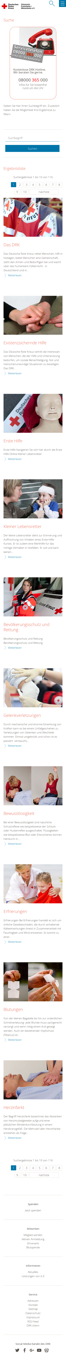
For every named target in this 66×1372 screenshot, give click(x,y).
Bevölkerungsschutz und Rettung (26, 627)
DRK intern (33, 1325)
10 (25, 192)
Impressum (33, 1317)
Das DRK (12, 245)
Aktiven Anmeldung (33, 1239)
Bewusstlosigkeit (19, 813)
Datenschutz (33, 1313)
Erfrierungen (15, 911)
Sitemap (33, 1309)
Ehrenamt (33, 1243)
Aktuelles (33, 1272)
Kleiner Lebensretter (23, 526)
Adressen (33, 1300)
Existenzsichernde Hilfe (25, 343)
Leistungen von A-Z (33, 1276)
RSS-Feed (33, 1321)
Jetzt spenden (33, 1210)
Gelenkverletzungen (22, 715)
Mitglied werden (33, 1235)
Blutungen (13, 1009)
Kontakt (33, 1305)
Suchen (32, 149)
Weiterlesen (15, 275)
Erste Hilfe (13, 441)
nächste (44, 192)
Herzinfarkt (14, 1107)
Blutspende (33, 1247)
